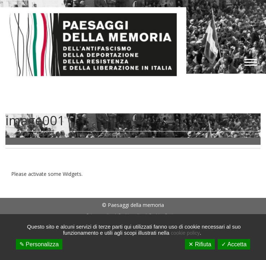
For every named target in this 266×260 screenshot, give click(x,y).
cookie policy (185, 233)
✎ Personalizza (39, 244)
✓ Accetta (234, 244)
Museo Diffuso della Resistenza (67, 134)
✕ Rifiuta (200, 244)
